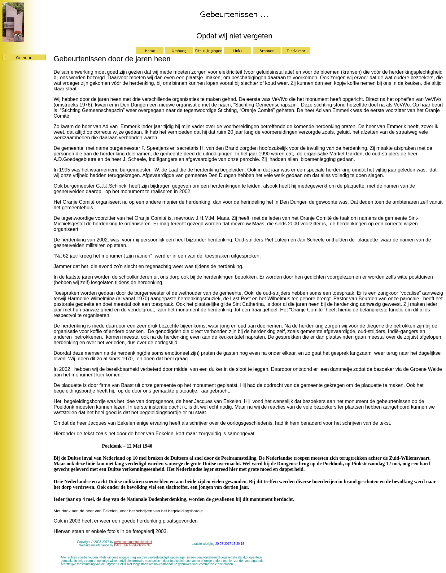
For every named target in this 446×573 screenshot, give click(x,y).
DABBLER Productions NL (132, 545)
